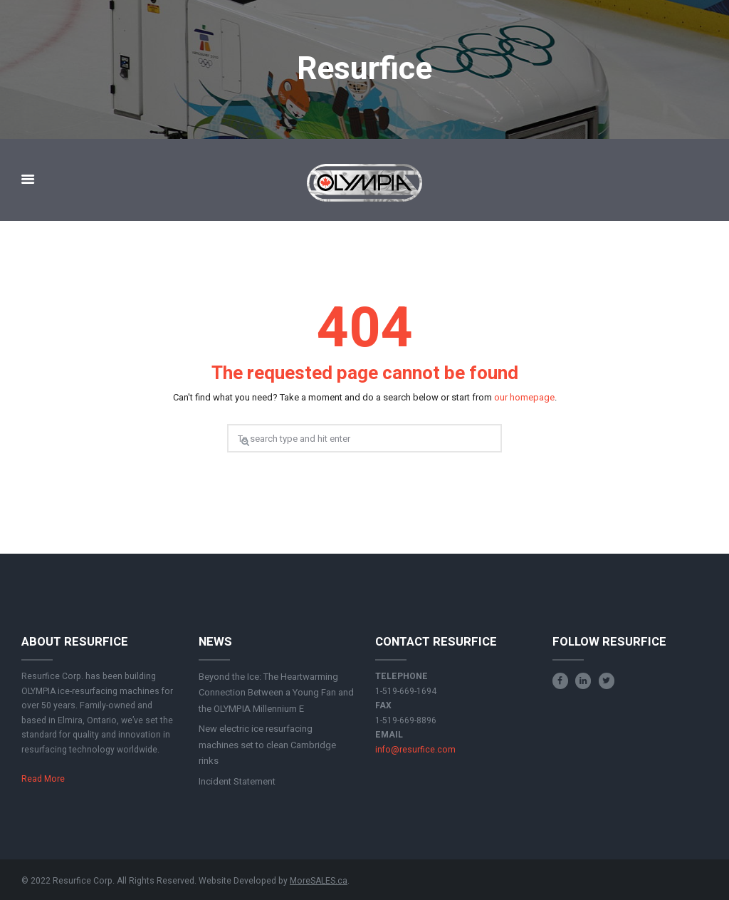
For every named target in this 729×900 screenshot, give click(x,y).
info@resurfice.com (415, 749)
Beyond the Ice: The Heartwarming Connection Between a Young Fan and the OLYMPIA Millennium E (276, 692)
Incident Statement (237, 781)
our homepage (524, 397)
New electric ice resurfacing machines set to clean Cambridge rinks (267, 744)
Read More (43, 778)
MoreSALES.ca (318, 880)
